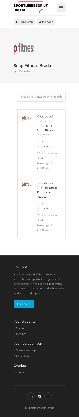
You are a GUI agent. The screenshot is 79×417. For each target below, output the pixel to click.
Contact (21, 372)
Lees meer (23, 304)
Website (22, 71)
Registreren (24, 22)
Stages (20, 328)
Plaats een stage (26, 350)
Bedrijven (21, 333)
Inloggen (46, 22)
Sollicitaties (22, 355)
